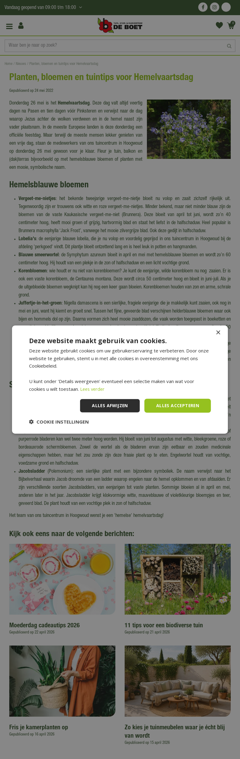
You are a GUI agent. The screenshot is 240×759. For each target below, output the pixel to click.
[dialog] (120, 379)
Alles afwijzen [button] (108, 405)
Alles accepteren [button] (177, 405)
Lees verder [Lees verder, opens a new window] (93, 389)
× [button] (218, 332)
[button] (59, 421)
